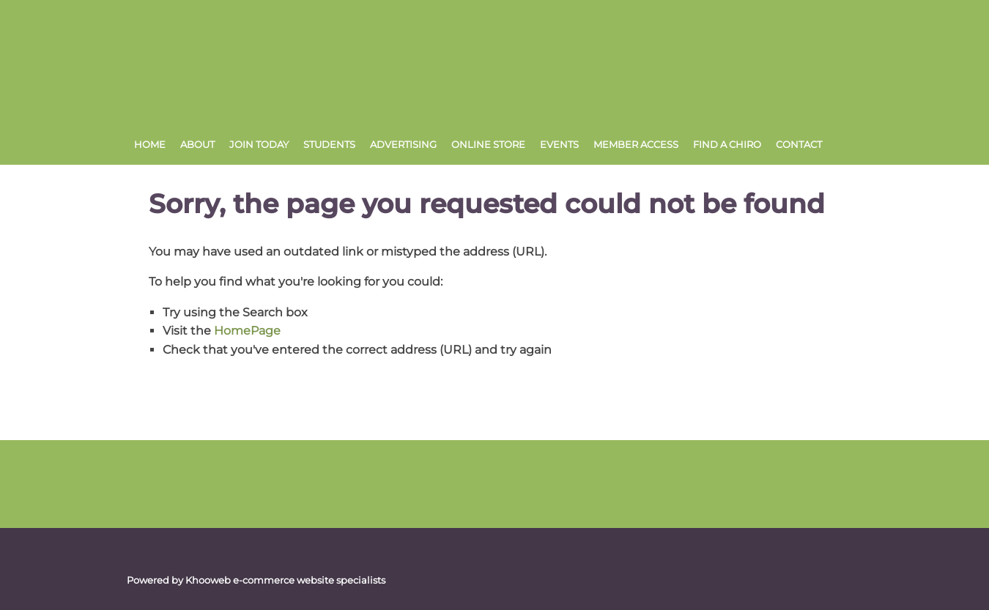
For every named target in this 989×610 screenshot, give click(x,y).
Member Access (635, 144)
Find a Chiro (727, 144)
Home (150, 144)
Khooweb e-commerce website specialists (285, 580)
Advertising (403, 144)
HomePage (247, 331)
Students (329, 144)
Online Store (488, 144)
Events (559, 144)
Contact (799, 144)
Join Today (259, 144)
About (197, 144)
